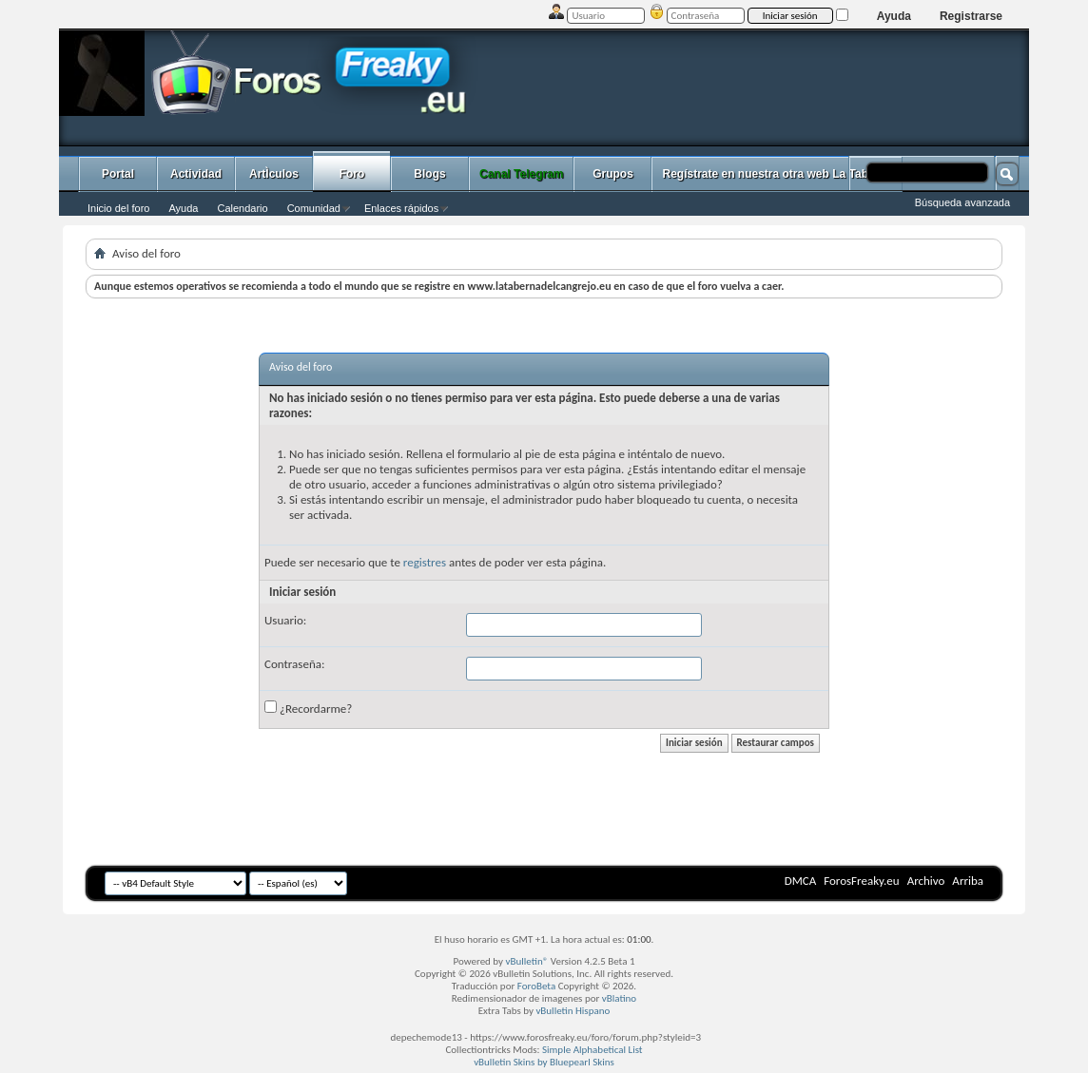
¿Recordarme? (308, 708)
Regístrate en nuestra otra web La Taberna (777, 174)
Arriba (967, 880)
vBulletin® (527, 961)
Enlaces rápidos (401, 208)
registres (424, 562)
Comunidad (313, 208)
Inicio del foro (118, 208)
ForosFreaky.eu (861, 880)
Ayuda (894, 16)
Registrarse (971, 16)
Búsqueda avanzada (962, 202)
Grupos (613, 174)
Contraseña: (294, 664)
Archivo (926, 880)
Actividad (196, 174)
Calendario (242, 208)
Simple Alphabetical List (592, 1050)
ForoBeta (536, 986)
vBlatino (619, 998)
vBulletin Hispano (572, 1011)
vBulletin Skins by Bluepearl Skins (544, 1062)
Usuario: (285, 620)
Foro (352, 174)
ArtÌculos (274, 174)
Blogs (429, 174)
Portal (118, 174)
